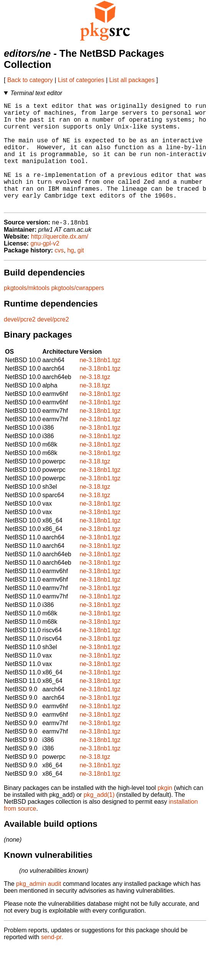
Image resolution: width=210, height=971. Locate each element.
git (80, 274)
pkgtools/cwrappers (77, 312)
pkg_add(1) (99, 819)
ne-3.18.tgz (95, 401)
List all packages (131, 80)
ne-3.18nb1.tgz (100, 384)
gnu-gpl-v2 (44, 267)
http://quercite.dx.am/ (59, 260)
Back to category (30, 80)
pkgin (165, 812)
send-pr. (52, 961)
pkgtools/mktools (26, 312)
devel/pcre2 (20, 343)
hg (70, 274)
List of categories (81, 80)
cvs (59, 274)
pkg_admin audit (38, 908)
